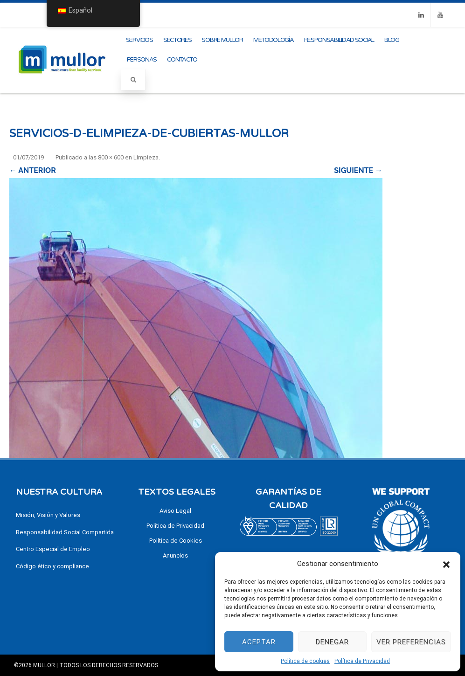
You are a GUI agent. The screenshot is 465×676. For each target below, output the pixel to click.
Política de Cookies (175, 540)
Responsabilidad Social (339, 40)
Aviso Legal (175, 510)
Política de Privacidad (362, 661)
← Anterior (32, 170)
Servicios (139, 40)
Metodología (273, 40)
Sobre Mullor (222, 40)
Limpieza (146, 157)
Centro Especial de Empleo (53, 548)
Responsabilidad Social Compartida (65, 532)
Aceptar (259, 642)
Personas (142, 59)
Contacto (182, 59)
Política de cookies (305, 661)
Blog (391, 40)
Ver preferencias (411, 642)
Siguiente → (358, 170)
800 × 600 (111, 157)
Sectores (177, 40)
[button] (446, 563)
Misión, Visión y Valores (48, 514)
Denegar (332, 642)
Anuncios (175, 555)
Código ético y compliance (52, 566)
